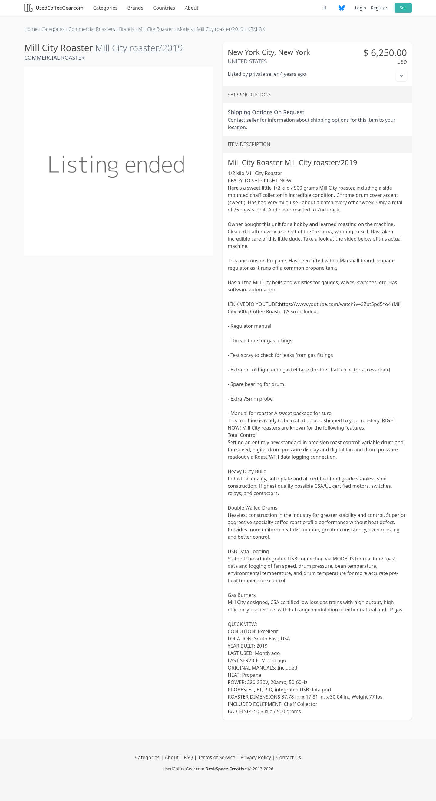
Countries (164, 8)
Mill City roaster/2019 (139, 48)
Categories (105, 8)
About (191, 8)
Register (379, 8)
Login (360, 8)
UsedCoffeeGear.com (53, 8)
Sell (403, 8)
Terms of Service (217, 757)
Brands (135, 8)
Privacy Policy (256, 757)
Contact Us (288, 757)
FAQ (189, 757)
